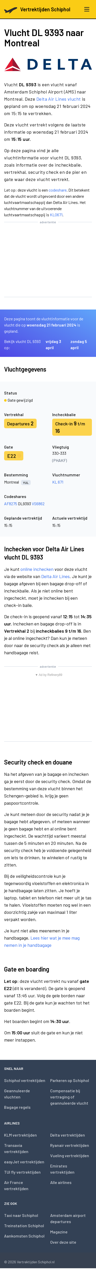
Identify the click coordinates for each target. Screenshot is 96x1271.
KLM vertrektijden (20, 1134)
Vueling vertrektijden (69, 1155)
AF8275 (10, 503)
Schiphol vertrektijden (24, 1080)
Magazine (59, 1231)
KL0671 (56, 214)
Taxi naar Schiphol (21, 1215)
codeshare (58, 189)
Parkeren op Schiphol (69, 1080)
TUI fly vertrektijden (22, 1172)
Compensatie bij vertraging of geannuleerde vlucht (69, 1096)
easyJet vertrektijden (24, 1161)
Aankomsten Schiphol (24, 1235)
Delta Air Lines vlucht (58, 99)
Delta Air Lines (55, 576)
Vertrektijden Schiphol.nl (36, 1262)
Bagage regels (17, 1107)
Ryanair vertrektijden (69, 1145)
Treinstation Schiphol (24, 1225)
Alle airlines (60, 1182)
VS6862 (38, 503)
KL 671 (57, 481)
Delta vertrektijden (67, 1134)
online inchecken (37, 569)
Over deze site (63, 1242)
